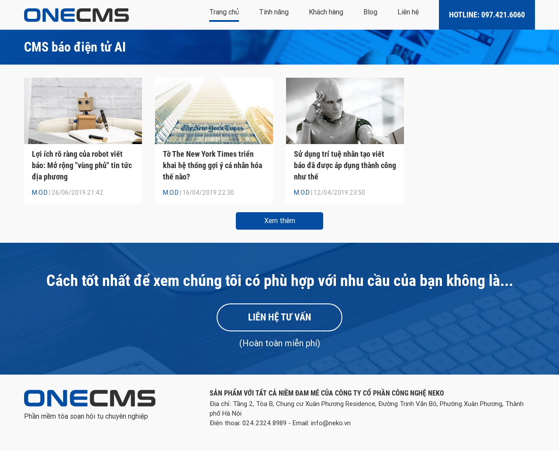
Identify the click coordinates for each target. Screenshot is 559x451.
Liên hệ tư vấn (279, 317)
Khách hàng (326, 12)
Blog (370, 12)
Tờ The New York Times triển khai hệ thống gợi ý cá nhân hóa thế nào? (212, 165)
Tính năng (274, 12)
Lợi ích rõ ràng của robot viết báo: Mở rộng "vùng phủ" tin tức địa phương (82, 165)
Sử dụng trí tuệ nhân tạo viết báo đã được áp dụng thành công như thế (345, 165)
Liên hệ (408, 12)
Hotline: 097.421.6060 (487, 14)
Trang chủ (224, 12)
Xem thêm (279, 221)
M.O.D (40, 192)
